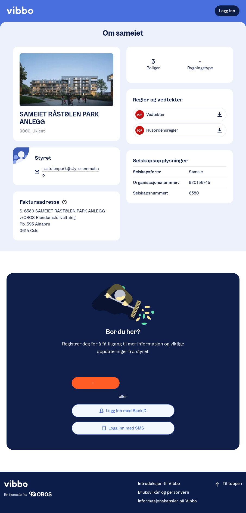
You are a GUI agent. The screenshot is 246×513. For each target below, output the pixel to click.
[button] (64, 202)
